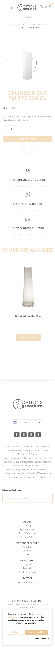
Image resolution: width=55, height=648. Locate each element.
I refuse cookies (41, 638)
